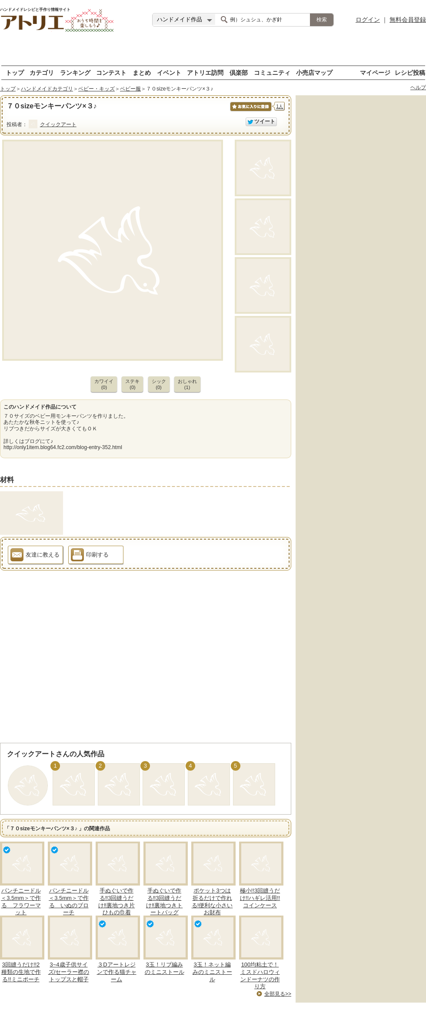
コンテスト (111, 72)
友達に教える (35, 556)
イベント (169, 72)
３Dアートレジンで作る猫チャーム (116, 972)
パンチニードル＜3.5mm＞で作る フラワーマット (21, 901)
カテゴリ (42, 72)
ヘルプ (418, 87)
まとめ (142, 72)
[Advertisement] (213, 52)
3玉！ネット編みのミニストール (212, 972)
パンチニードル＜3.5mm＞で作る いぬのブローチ (69, 901)
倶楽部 (239, 72)
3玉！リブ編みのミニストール (164, 968)
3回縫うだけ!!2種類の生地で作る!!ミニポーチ (21, 972)
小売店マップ (314, 72)
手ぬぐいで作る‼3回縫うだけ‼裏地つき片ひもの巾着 (116, 901)
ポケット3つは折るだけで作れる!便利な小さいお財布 (212, 901)
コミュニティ (272, 72)
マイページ (375, 72)
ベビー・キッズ (96, 89)
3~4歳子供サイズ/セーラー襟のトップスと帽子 (69, 972)
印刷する (90, 556)
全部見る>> (277, 994)
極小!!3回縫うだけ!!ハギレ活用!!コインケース (260, 898)
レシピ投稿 (410, 72)
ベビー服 (130, 89)
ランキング (75, 72)
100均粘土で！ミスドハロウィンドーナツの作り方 (260, 975)
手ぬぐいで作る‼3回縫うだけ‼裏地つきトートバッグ (164, 901)
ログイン (368, 19)
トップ (15, 72)
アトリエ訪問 (205, 72)
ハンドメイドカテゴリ (47, 89)
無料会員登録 (407, 19)
